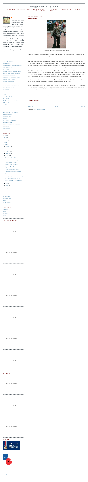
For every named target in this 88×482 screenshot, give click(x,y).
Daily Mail (5, 213)
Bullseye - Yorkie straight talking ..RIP (11, 73)
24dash (4, 211)
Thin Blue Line (6, 63)
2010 (5, 140)
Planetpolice (5, 209)
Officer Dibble (6, 89)
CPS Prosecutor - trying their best (10, 112)
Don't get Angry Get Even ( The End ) (14, 176)
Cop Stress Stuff (6, 196)
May (7, 188)
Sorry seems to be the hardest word (13, 171)
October (8, 151)
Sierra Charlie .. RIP (7, 67)
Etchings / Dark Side (7, 114)
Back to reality (8, 173)
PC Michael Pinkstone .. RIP (9, 75)
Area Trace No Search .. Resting (10, 91)
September (8, 153)
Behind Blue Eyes (7, 116)
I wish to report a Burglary (11, 164)
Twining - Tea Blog (7, 83)
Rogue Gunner (6, 126)
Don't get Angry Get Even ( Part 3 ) (13, 178)
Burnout (4, 200)
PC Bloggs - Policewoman (9, 102)
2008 (5, 144)
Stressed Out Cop (44, 7)
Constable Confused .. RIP (9, 81)
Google (4, 215)
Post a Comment (31, 103)
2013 (5, 135)
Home (56, 106)
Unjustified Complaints (10, 157)
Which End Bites (6, 98)
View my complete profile (10, 54)
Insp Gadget (5, 104)
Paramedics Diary (7, 128)
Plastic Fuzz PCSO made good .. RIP (11, 85)
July (7, 183)
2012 (5, 137)
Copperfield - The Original (9, 96)
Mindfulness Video (7, 198)
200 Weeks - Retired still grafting (10, 100)
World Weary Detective (8, 61)
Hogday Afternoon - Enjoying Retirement (12, 65)
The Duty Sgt (6, 69)
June (7, 185)
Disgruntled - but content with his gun (11, 77)
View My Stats (6, 474)
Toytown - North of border (9, 79)
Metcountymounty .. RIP (8, 87)
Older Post (83, 106)
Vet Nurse (5, 118)
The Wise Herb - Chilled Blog (9, 120)
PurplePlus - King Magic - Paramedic (11, 124)
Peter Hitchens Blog (7, 122)
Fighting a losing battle (10, 167)
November (8, 149)
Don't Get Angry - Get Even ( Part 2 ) (13, 180)
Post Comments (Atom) (39, 109)
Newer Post (30, 106)
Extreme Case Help (7, 202)
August (7, 155)
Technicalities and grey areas (11, 169)
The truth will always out (11, 162)
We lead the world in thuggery (12, 160)
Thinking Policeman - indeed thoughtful (12, 71)
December (8, 146)
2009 (5, 142)
